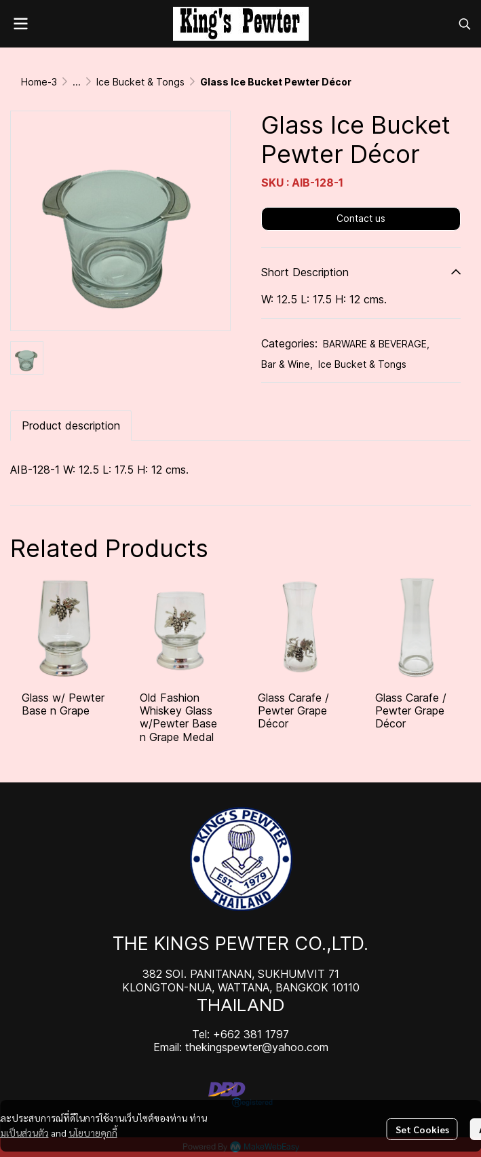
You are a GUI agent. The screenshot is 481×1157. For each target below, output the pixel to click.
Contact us (360, 218)
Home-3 (39, 82)
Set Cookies (422, 1129)
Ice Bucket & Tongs (140, 82)
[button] (464, 23)
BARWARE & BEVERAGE (376, 343)
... (77, 82)
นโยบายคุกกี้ (93, 1132)
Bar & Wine (287, 364)
